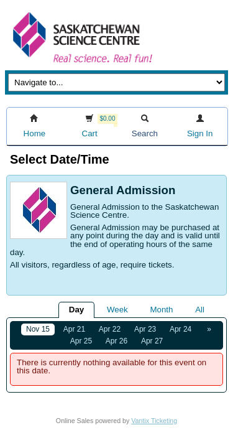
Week (117, 309)
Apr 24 (180, 329)
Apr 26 (116, 341)
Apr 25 (81, 341)
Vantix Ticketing (154, 420)
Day (76, 309)
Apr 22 (110, 329)
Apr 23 (145, 329)
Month (161, 309)
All (199, 309)
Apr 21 (74, 329)
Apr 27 (152, 341)
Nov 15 (38, 329)
